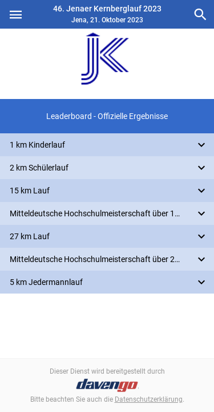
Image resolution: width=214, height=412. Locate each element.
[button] (107, 116)
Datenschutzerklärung (149, 399)
